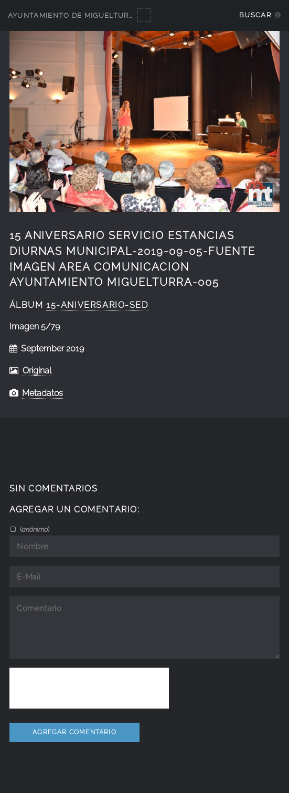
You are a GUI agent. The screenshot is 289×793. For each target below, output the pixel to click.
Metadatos (42, 393)
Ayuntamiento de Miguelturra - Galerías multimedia (122, 15)
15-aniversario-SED (97, 305)
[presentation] (89, 688)
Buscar (255, 15)
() (33, 529)
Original (37, 371)
